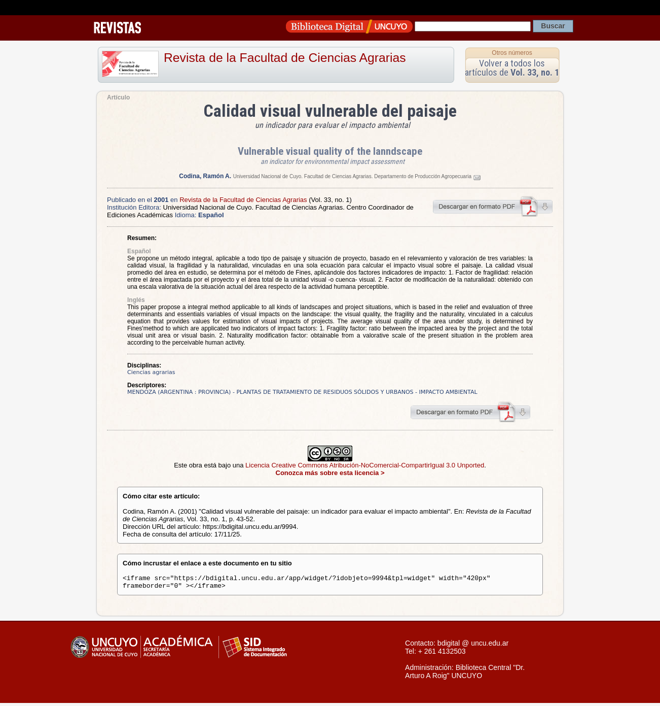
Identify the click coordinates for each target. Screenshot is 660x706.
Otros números (512, 52)
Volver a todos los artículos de (512, 68)
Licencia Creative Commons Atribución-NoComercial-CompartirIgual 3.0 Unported (364, 465)
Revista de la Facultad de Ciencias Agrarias (285, 57)
